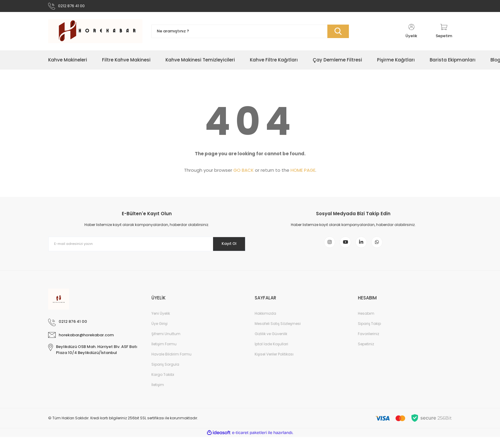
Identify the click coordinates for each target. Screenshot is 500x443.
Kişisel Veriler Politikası (274, 360)
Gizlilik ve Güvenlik (271, 339)
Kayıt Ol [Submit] (225, 246)
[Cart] (444, 33)
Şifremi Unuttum (165, 339)
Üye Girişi (159, 329)
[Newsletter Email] (147, 246)
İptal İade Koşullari (271, 349)
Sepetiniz (366, 349)
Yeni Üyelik (160, 319)
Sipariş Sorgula (165, 370)
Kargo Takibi (162, 380)
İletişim (157, 390)
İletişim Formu (164, 349)
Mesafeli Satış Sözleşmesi (278, 329)
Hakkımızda (265, 319)
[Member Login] (411, 33)
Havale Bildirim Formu (171, 360)
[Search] (250, 33)
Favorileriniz (368, 339)
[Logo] (95, 34)
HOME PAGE (303, 172)
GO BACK (243, 172)
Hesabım (366, 319)
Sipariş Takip (369, 329)
